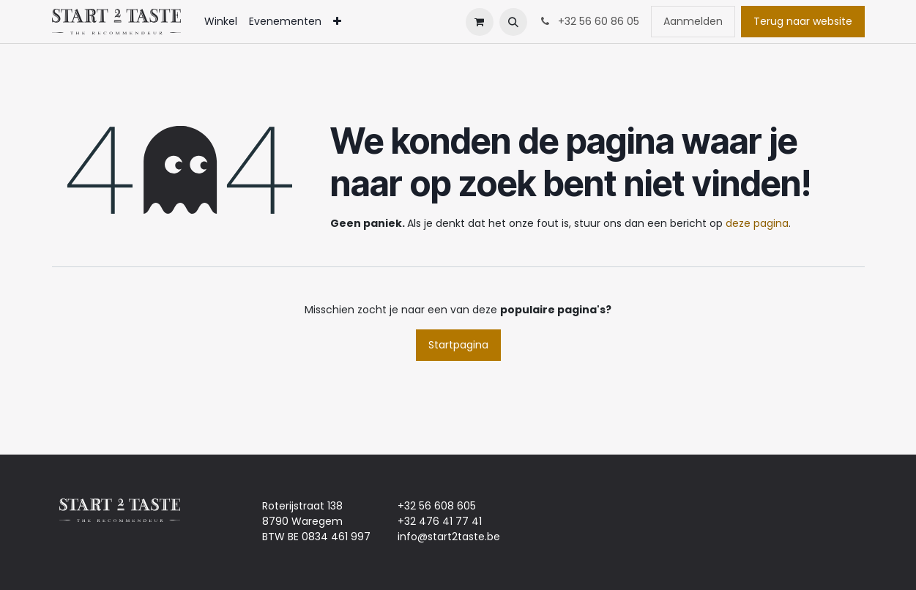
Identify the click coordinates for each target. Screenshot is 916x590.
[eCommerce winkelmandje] (480, 22)
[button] (513, 22)
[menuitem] (220, 21)
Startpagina (458, 344)
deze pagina (757, 223)
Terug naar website (802, 21)
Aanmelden (693, 21)
